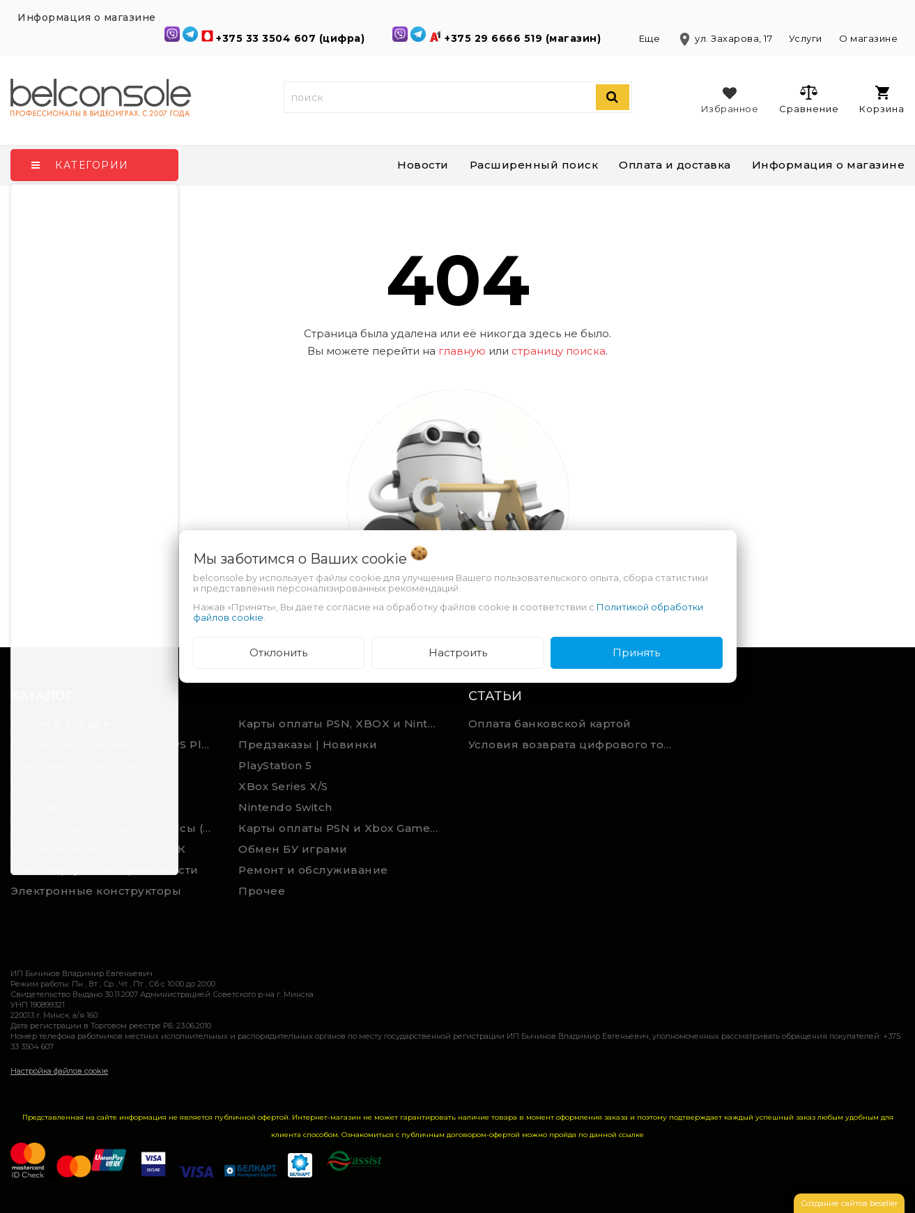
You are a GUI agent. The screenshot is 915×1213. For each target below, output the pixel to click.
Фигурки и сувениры (75, 765)
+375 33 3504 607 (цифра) (292, 38)
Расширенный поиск (534, 164)
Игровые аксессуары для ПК (98, 849)
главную (462, 350)
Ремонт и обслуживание (313, 869)
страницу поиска (559, 350)
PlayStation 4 (47, 807)
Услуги (805, 38)
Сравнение (808, 99)
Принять (636, 652)
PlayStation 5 (275, 765)
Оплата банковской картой (549, 723)
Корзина (882, 100)
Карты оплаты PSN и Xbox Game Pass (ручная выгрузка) (342, 828)
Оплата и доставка (675, 164)
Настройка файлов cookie (59, 1071)
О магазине (868, 38)
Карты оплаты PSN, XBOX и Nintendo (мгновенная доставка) (342, 723)
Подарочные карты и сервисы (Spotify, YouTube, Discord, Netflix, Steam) (114, 828)
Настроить (458, 652)
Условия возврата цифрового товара (577, 744)
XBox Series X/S (283, 786)
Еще (651, 38)
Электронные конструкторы (95, 890)
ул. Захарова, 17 (726, 38)
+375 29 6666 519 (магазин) (524, 38)
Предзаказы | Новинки (307, 744)
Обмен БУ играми (293, 849)
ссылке (631, 1134)
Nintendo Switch (285, 807)
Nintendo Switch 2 (62, 786)
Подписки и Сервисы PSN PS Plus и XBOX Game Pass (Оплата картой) (114, 744)
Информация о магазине (828, 164)
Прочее (261, 890)
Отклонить (278, 652)
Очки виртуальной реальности (104, 869)
